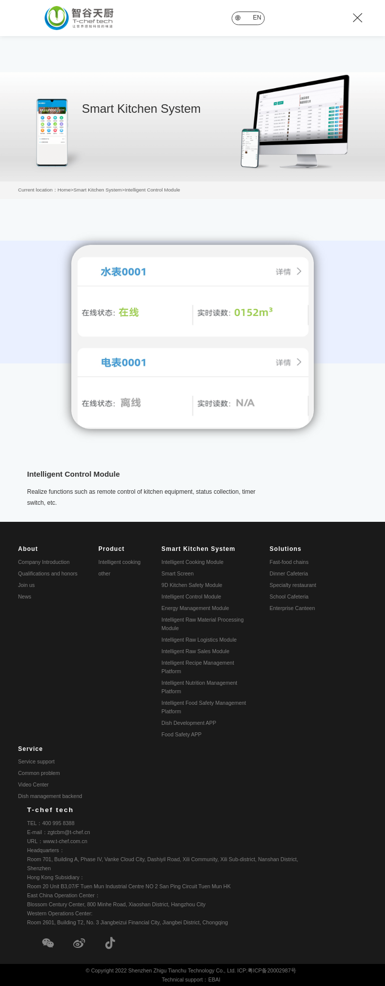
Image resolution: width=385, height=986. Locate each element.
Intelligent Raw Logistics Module (199, 639)
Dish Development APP (188, 722)
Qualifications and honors (48, 572)
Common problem (39, 772)
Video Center (33, 783)
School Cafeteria (289, 596)
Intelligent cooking (119, 561)
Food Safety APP (181, 733)
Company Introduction (44, 561)
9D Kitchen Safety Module (191, 584)
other (104, 572)
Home (64, 189)
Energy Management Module (195, 607)
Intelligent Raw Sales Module (195, 650)
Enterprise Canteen (292, 607)
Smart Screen (177, 572)
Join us (26, 584)
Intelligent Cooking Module (192, 561)
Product (111, 547)
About (28, 547)
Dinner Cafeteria (289, 572)
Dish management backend (50, 795)
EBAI (214, 979)
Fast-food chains (289, 561)
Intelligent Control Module (152, 189)
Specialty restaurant (293, 584)
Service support (36, 760)
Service (30, 747)
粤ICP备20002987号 (272, 970)
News (24, 596)
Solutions (286, 547)
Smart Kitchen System (98, 189)
